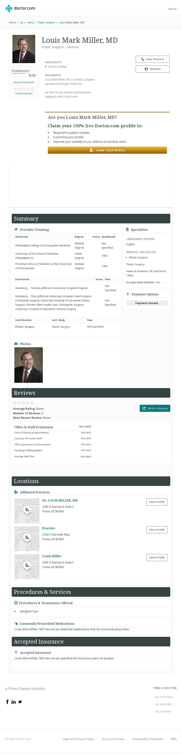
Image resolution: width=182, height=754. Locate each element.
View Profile (157, 501)
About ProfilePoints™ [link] (23, 82)
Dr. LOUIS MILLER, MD (60, 500)
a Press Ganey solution (25, 688)
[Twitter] (20, 701)
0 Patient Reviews (24, 93)
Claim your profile (107, 150)
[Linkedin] (14, 701)
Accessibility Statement (147, 739)
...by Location (162, 711)
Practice (48, 528)
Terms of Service (113, 739)
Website (153, 69)
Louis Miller (52, 556)
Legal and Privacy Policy (78, 739)
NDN (174, 739)
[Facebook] (7, 701)
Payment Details (146, 303)
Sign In (172, 9)
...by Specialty (162, 704)
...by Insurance (163, 697)
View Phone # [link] (152, 59)
